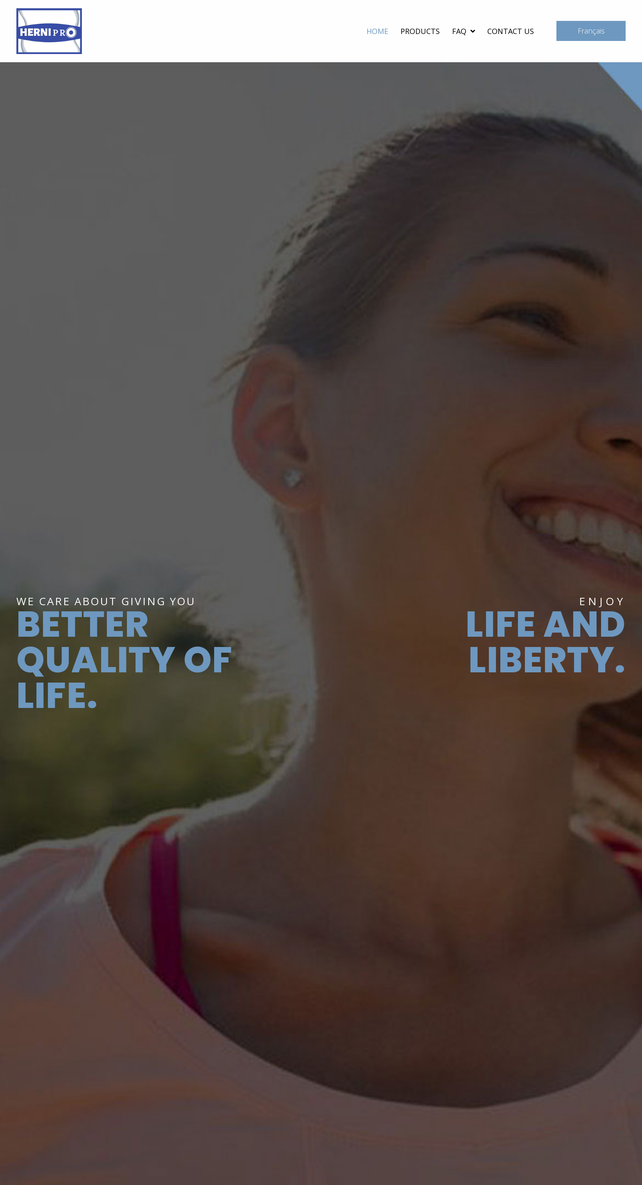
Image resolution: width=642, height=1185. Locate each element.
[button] (591, 31)
